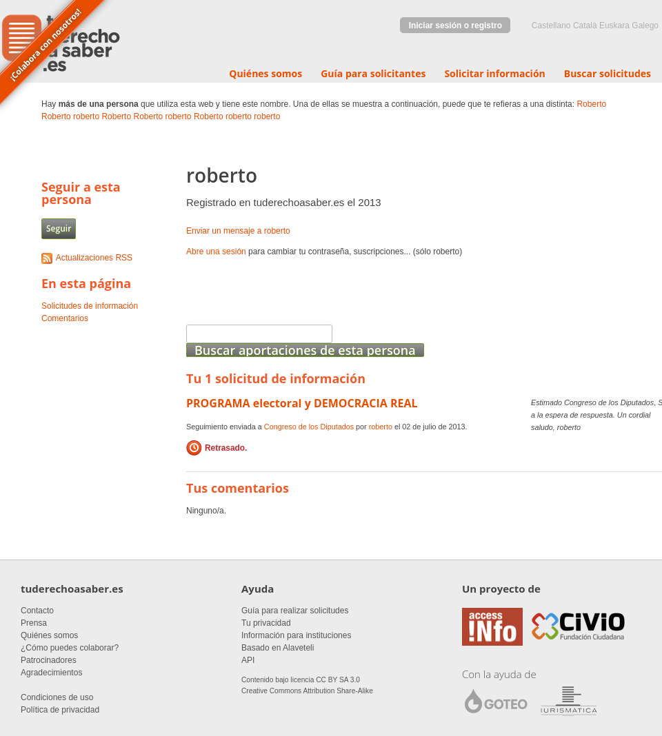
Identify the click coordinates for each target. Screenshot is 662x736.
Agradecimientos (51, 672)
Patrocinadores (49, 660)
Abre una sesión (216, 251)
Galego (645, 25)
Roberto (591, 104)
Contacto (37, 610)
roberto (86, 116)
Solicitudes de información (89, 306)
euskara (614, 25)
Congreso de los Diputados (309, 426)
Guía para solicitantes (373, 73)
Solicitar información (494, 73)
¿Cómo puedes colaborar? (70, 648)
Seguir (58, 228)
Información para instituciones (296, 635)
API (247, 660)
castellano (551, 25)
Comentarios (64, 318)
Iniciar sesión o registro (455, 25)
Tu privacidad (266, 623)
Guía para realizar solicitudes (294, 610)
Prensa (34, 623)
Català (585, 25)
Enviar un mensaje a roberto (238, 231)
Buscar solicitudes (607, 73)
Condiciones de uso (57, 697)
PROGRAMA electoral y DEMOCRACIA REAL (302, 403)
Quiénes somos (265, 73)
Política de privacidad (60, 710)
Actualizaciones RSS (94, 258)
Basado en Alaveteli (277, 648)
